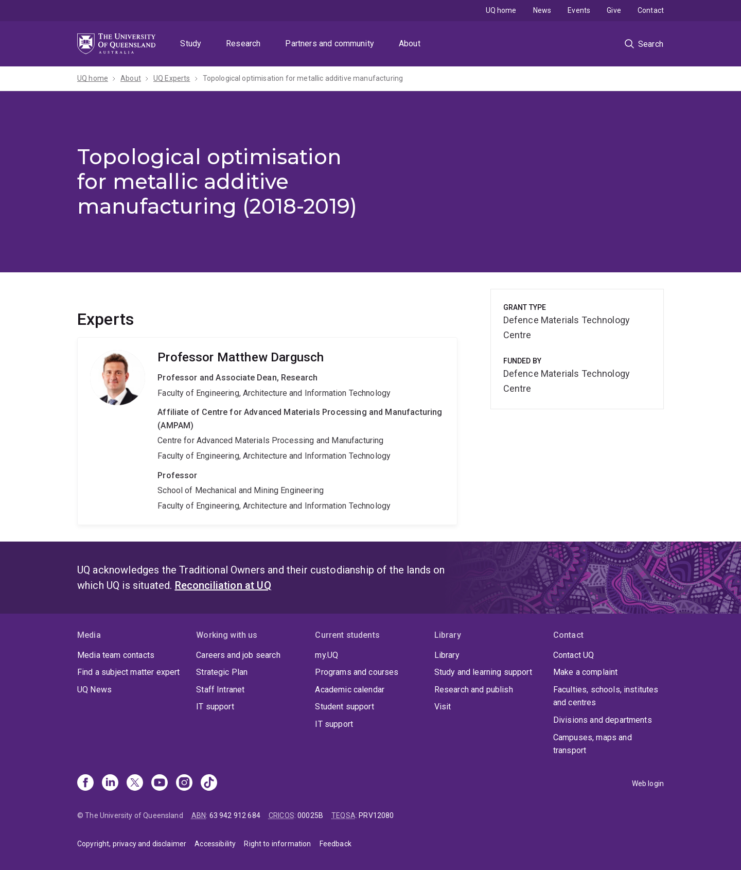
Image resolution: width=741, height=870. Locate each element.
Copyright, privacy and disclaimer (131, 844)
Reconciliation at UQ (223, 585)
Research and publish (473, 689)
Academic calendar (349, 689)
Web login (648, 783)
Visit (442, 706)
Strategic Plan (222, 672)
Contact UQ (573, 655)
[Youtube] (159, 783)
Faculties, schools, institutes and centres (606, 696)
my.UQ (326, 655)
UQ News (94, 689)
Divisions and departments (602, 720)
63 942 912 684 (234, 815)
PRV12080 (376, 815)
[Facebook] (85, 783)
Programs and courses (356, 672)
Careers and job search (238, 655)
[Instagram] (184, 783)
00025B (310, 815)
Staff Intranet (220, 689)
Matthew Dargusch (267, 431)
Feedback (335, 844)
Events (579, 10)
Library (447, 655)
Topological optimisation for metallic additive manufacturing (303, 78)
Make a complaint (585, 672)
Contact (651, 10)
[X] (135, 783)
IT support (215, 706)
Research (243, 43)
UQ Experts (171, 78)
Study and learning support (483, 672)
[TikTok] (209, 783)
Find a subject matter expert (128, 672)
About (409, 43)
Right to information (277, 844)
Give (614, 10)
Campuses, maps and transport (592, 744)
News (542, 10)
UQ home (501, 10)
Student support (344, 706)
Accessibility (215, 844)
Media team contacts (115, 655)
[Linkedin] (110, 783)
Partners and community (329, 43)
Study (190, 43)
